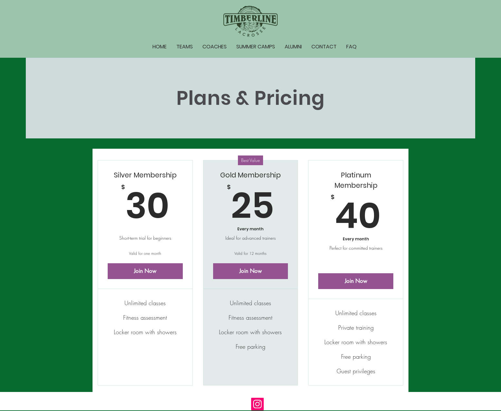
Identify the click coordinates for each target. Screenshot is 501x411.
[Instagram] (257, 404)
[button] (185, 47)
